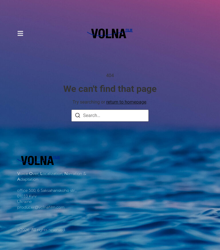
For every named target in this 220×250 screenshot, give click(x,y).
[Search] (77, 116)
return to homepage (126, 102)
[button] (20, 34)
